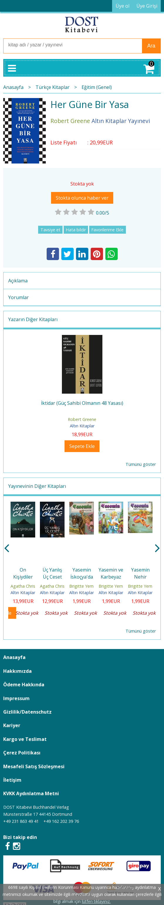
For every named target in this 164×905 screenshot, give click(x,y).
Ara (151, 46)
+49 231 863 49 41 (21, 821)
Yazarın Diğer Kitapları (33, 319)
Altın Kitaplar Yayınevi (31, 592)
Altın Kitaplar (82, 426)
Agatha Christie (25, 586)
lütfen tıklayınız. (96, 901)
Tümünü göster (141, 464)
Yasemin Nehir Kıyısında (140, 577)
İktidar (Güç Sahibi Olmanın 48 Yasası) (82, 403)
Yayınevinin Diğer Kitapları (37, 486)
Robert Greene (82, 419)
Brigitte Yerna (82, 586)
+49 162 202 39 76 (61, 821)
